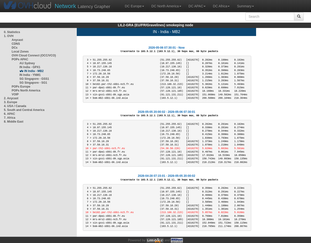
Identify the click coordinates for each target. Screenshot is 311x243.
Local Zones (20, 51)
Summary (245, 6)
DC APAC (197, 6)
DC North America (166, 6)
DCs (14, 47)
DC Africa (221, 6)
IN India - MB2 (33, 71)
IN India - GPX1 (29, 67)
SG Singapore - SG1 (33, 82)
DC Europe (134, 6)
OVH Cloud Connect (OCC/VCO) (34, 55)
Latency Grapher (82, 6)
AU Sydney (27, 63)
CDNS (16, 43)
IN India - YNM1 (30, 75)
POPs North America (26, 90)
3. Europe (10, 102)
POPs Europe (21, 86)
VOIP (15, 94)
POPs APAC (20, 59)
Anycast (17, 40)
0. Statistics (12, 32)
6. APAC (9, 114)
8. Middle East (13, 121)
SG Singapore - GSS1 (34, 79)
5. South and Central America (24, 110)
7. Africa (9, 117)
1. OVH (8, 36)
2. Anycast (11, 98)
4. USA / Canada (15, 106)
